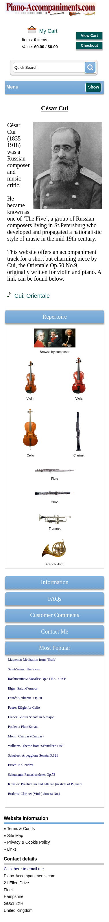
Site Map (15, 835)
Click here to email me (24, 869)
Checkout (89, 45)
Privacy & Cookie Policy (28, 842)
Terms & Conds (21, 828)
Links (12, 849)
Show (93, 87)
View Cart (89, 35)
